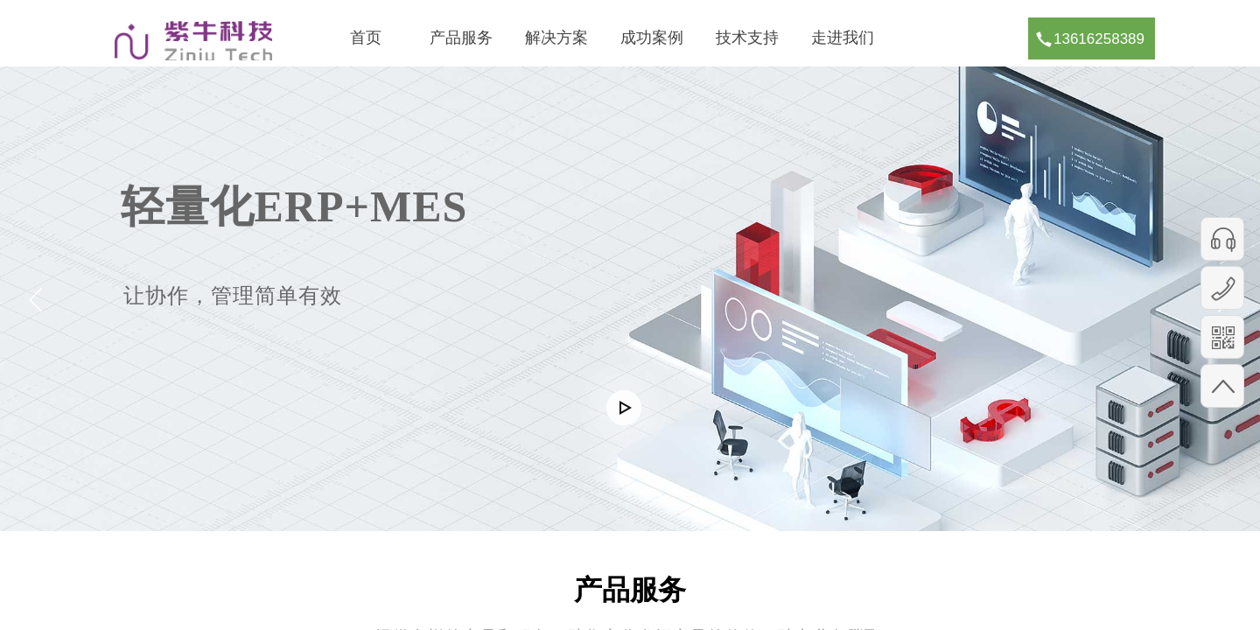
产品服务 (461, 37)
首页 (366, 37)
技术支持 (747, 37)
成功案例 (651, 37)
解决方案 (556, 37)
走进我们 (842, 37)
